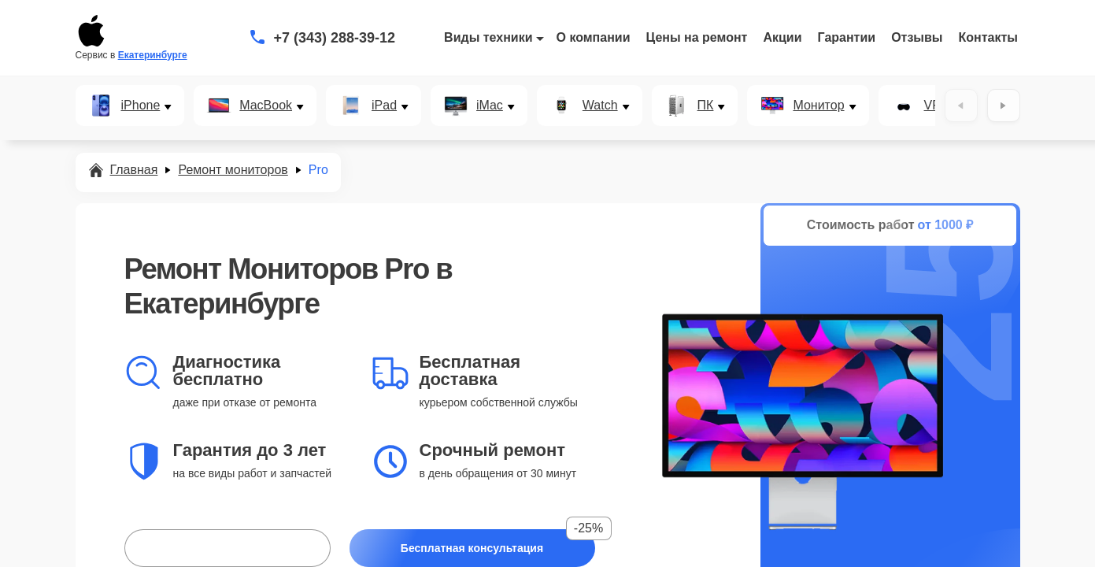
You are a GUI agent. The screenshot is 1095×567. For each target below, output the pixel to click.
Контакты (988, 37)
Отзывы (916, 37)
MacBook (265, 105)
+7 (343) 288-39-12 (335, 38)
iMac (489, 105)
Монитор (818, 105)
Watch (600, 105)
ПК (705, 105)
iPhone (141, 105)
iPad (384, 105)
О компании (594, 37)
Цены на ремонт (697, 37)
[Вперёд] (1003, 105)
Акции (782, 37)
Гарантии (847, 37)
